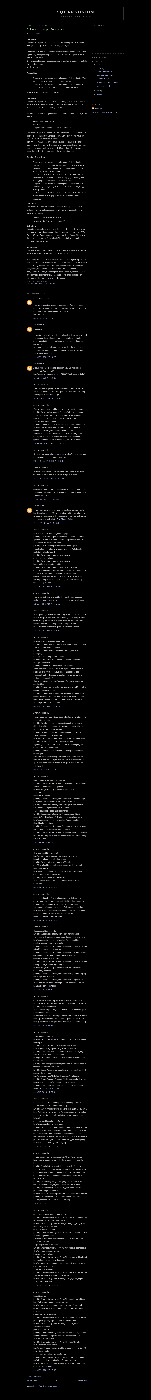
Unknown (37, 506)
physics (52, 284)
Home (57, 1381)
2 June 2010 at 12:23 (45, 990)
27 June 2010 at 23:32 (45, 1285)
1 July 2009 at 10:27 (44, 378)
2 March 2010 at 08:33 (46, 499)
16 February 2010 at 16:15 (48, 443)
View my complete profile (104, 112)
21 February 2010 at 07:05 (48, 479)
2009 (97, 61)
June (99, 68)
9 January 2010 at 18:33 (47, 398)
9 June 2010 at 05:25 (45, 1092)
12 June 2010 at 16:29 (45, 1204)
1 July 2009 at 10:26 (44, 357)
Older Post (82, 1381)
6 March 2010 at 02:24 (46, 523)
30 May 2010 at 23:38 (45, 887)
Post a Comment (34, 1376)
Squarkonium (76, 12)
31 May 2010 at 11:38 (45, 920)
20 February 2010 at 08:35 (48, 461)
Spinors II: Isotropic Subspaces (109, 82)
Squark (36, 325)
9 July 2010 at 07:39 (44, 1370)
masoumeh (38, 298)
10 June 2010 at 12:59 (45, 1146)
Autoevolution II (103, 86)
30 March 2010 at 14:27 (46, 706)
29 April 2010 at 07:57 (46, 770)
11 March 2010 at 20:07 (46, 586)
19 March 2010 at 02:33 (46, 631)
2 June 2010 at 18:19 (45, 1026)
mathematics (41, 284)
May (99, 91)
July (99, 64)
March (100, 94)
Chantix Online (67, 519)
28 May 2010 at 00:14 (45, 842)
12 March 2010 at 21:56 (46, 604)
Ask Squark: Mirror (104, 72)
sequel (37, 33)
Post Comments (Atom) (49, 1386)
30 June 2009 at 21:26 (45, 318)
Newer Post (32, 1381)
